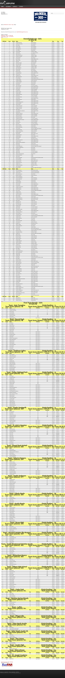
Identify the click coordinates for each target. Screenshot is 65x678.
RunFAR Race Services (17, 672)
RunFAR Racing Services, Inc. (22, 31)
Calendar (8, 6)
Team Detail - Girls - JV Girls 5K (7, 36)
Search (21, 6)
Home (2, 6)
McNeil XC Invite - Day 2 (9, 24)
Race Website (10, 662)
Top (2, 37)
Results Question (4, 662)
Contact (15, 6)
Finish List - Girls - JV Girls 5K (7, 35)
